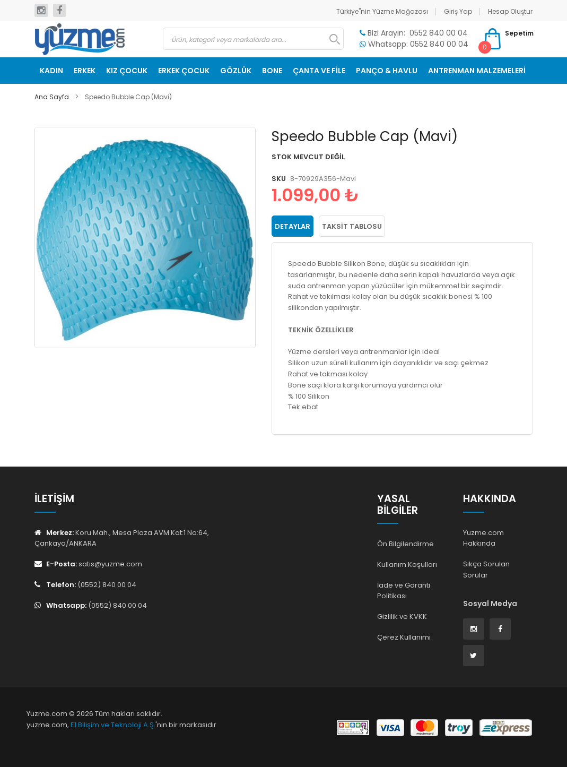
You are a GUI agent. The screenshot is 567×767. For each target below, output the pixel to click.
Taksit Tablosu (352, 226)
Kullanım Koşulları (407, 564)
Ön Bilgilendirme (405, 544)
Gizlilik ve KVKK (402, 616)
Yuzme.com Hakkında (483, 538)
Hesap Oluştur (510, 11)
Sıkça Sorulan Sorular (486, 569)
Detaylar (292, 226)
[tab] (292, 226)
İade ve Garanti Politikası (403, 590)
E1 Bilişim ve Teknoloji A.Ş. (113, 725)
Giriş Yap (458, 11)
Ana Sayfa (51, 96)
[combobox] (253, 39)
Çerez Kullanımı (404, 637)
